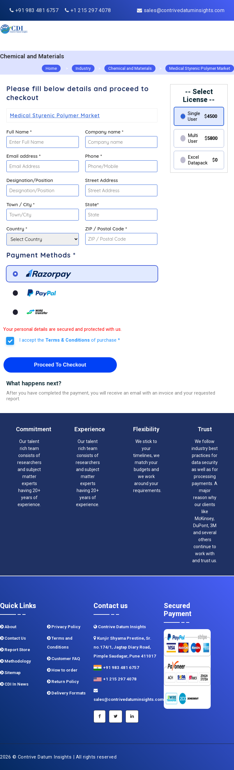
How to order (62, 670)
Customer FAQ (63, 658)
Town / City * (20, 204)
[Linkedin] (132, 716)
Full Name (19, 132)
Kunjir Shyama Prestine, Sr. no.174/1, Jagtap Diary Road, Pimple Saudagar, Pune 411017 (125, 647)
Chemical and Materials (130, 68)
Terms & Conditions (67, 340)
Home (51, 68)
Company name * (104, 132)
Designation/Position (29, 180)
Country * (16, 229)
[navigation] (215, 35)
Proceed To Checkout (60, 364)
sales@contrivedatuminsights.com (180, 10)
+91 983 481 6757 (34, 10)
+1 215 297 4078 (88, 10)
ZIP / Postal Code (106, 229)
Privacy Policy (63, 626)
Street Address (101, 180)
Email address (23, 156)
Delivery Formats (66, 693)
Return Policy (63, 681)
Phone (93, 156)
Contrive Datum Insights (120, 626)
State (92, 204)
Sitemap (10, 672)
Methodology (15, 661)
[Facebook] (100, 716)
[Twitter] (115, 716)
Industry (83, 68)
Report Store (15, 649)
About (8, 626)
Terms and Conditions (59, 643)
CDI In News (14, 684)
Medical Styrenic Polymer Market (199, 68)
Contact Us (13, 638)
